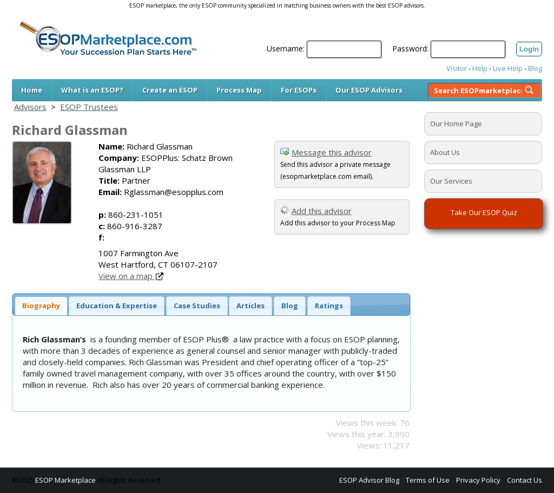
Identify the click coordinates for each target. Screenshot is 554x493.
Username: (286, 48)
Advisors (30, 106)
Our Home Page (456, 123)
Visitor (456, 68)
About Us (445, 152)
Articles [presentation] (250, 305)
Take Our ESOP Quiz (484, 212)
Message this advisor (332, 152)
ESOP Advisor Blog (369, 480)
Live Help (508, 68)
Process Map (239, 90)
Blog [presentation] (289, 305)
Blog (535, 68)
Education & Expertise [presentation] (116, 305)
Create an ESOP (169, 90)
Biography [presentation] (41, 305)
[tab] (41, 305)
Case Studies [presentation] (197, 305)
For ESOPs (298, 90)
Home (31, 90)
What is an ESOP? (92, 90)
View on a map (130, 275)
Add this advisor (322, 210)
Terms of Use (428, 480)
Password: (410, 48)
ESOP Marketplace (65, 480)
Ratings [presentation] (329, 305)
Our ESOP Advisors (369, 90)
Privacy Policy (478, 480)
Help (479, 68)
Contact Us (524, 480)
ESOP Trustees (89, 106)
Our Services (451, 181)
